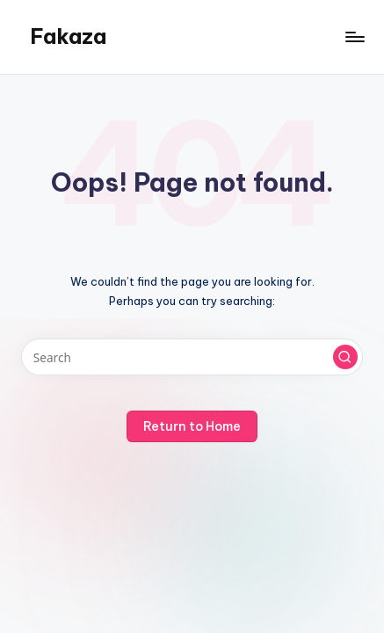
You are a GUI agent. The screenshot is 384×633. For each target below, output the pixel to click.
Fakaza (68, 36)
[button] (345, 357)
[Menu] (354, 36)
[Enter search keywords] (192, 356)
